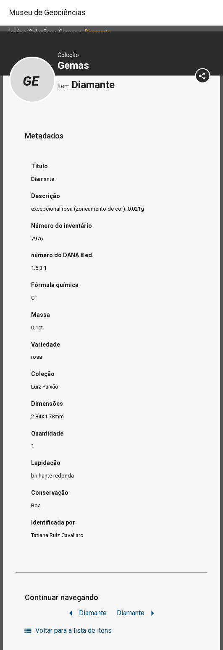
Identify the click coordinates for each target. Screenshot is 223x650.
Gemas (75, 65)
